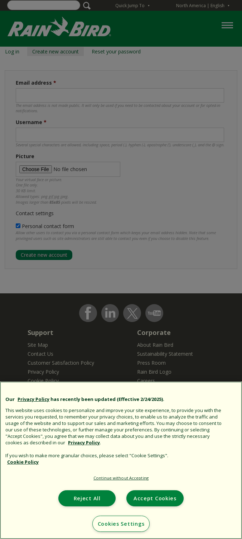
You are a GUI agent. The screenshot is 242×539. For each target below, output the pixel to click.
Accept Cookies (155, 498)
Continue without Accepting (121, 478)
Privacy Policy (33, 399)
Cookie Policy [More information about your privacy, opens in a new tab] (23, 462)
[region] (121, 460)
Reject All (87, 498)
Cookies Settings (121, 523)
